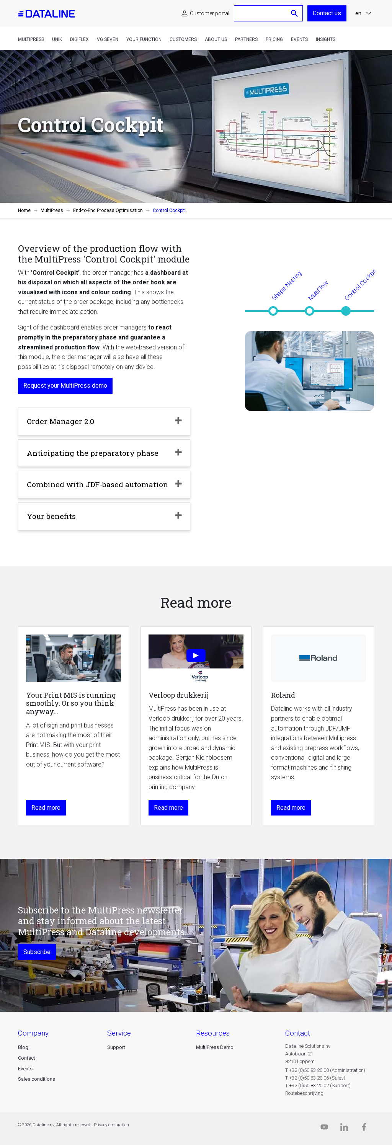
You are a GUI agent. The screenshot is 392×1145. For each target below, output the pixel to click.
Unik (57, 39)
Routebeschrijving (304, 1093)
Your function (144, 39)
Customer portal (209, 13)
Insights (325, 39)
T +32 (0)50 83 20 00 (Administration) (325, 1070)
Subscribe (37, 952)
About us (216, 39)
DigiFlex (79, 39)
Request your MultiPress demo (65, 385)
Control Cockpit (360, 284)
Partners (246, 39)
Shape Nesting (286, 285)
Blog (23, 1047)
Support (116, 1047)
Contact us (327, 13)
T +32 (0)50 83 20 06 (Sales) (315, 1078)
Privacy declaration (111, 1124)
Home (24, 210)
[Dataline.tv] (324, 1128)
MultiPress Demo (215, 1047)
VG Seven (107, 39)
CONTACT (297, 1033)
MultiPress (31, 39)
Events (299, 39)
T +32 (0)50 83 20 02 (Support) (318, 1085)
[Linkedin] (344, 1128)
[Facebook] (364, 1128)
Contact (26, 1058)
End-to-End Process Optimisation (108, 210)
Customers (183, 39)
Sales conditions (36, 1079)
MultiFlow (318, 290)
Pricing (274, 39)
